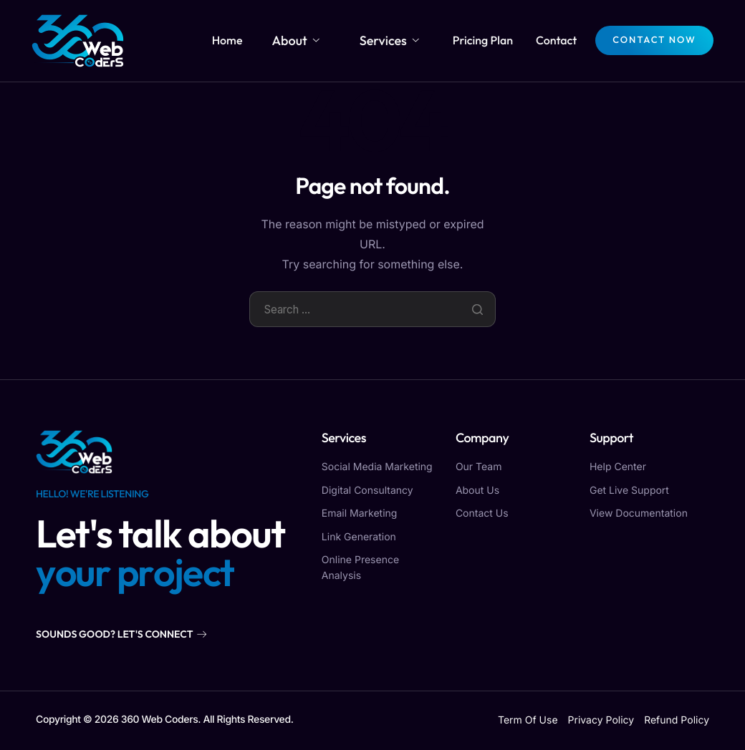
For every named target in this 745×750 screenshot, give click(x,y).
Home (258, 40)
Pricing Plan (478, 40)
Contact (552, 40)
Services (394, 40)
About (318, 40)
